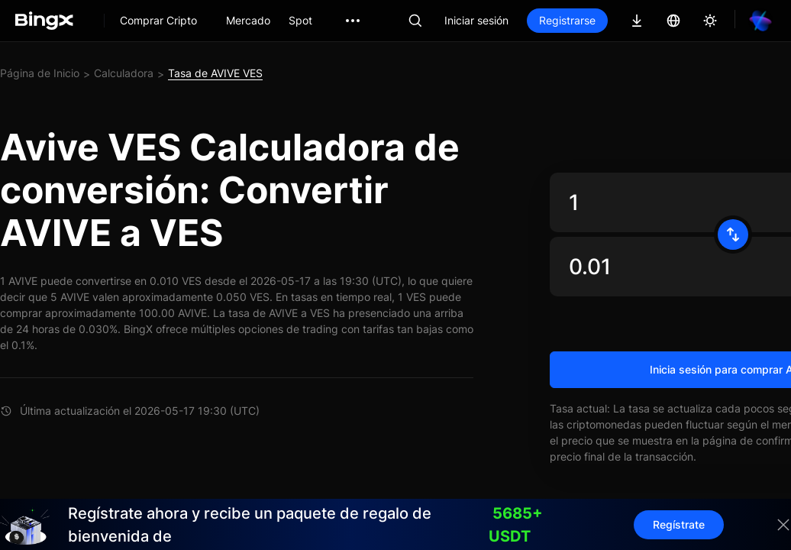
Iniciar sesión (476, 20)
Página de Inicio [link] (39, 72)
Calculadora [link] (123, 72)
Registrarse (567, 20)
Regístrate (679, 524)
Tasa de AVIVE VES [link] (215, 72)
